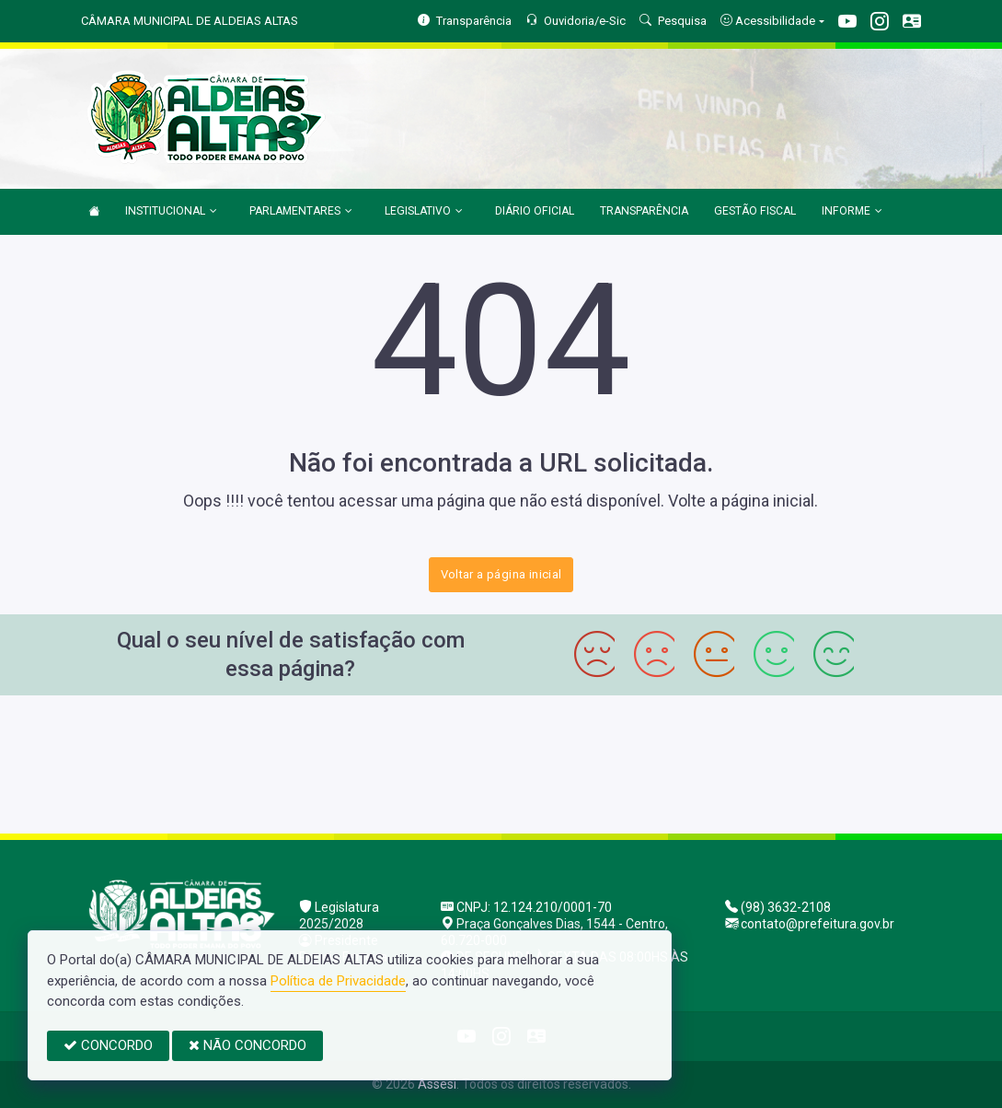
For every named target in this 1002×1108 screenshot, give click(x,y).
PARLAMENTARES (300, 211)
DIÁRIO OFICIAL (534, 210)
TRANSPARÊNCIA (644, 210)
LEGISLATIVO (424, 211)
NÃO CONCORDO (247, 1045)
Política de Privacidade (338, 981)
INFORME (852, 211)
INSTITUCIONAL (171, 211)
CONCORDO (108, 1045)
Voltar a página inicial (501, 574)
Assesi (437, 1084)
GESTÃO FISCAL (755, 210)
